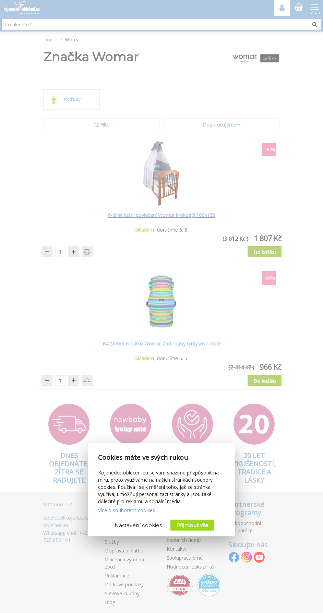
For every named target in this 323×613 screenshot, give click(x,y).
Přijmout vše (192, 525)
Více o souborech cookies (126, 510)
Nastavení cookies (138, 525)
